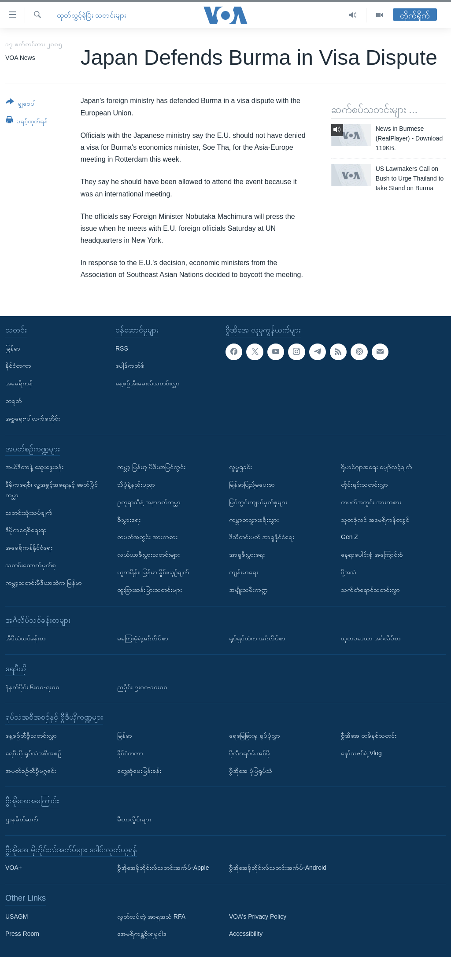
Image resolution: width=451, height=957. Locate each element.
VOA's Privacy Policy (257, 916)
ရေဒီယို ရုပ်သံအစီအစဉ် (33, 752)
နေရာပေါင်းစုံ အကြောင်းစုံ (372, 554)
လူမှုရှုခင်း (240, 466)
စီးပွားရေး (128, 519)
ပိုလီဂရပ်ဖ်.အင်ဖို (249, 752)
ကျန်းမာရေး (243, 572)
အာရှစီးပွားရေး (247, 554)
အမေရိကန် (19, 383)
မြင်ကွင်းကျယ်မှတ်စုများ (258, 501)
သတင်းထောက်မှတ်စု (30, 565)
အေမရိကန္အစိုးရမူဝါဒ (141, 933)
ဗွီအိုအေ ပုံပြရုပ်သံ (250, 770)
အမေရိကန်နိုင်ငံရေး (28, 547)
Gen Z (349, 536)
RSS (121, 347)
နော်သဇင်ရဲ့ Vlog (361, 752)
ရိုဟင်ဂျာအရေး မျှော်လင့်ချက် (376, 466)
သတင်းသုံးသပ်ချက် (28, 512)
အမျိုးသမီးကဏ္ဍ (248, 589)
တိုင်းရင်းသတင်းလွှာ (364, 484)
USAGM (16, 916)
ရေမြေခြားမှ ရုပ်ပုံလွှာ (254, 735)
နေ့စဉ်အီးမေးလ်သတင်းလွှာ (147, 383)
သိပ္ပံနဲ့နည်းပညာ (136, 484)
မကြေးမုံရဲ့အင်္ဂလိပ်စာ (142, 638)
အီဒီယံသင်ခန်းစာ (25, 638)
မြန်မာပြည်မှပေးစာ (252, 484)
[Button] (21, 104)
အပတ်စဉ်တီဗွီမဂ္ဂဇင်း (30, 770)
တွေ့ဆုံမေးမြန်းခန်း (139, 770)
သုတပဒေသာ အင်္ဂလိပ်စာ (371, 638)
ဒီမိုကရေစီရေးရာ (26, 529)
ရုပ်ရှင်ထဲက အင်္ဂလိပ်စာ (257, 638)
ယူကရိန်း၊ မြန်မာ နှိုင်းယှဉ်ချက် (153, 572)
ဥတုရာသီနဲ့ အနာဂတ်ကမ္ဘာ (149, 501)
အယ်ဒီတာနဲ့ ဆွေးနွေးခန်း (34, 466)
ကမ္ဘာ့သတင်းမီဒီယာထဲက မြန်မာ (43, 582)
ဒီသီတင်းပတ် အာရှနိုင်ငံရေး (261, 536)
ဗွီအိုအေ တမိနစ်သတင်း (368, 735)
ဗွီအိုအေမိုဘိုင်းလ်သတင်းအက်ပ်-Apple (163, 867)
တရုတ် (13, 400)
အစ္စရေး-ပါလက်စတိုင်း (32, 417)
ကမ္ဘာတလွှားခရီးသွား (254, 519)
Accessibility (245, 933)
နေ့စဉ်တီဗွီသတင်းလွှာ (31, 735)
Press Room (22, 933)
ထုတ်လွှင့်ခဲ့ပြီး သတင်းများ (91, 15)
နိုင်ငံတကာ (18, 365)
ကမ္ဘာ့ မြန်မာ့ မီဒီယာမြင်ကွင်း (151, 466)
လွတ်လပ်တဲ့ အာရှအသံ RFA (151, 916)
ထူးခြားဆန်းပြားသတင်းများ (149, 589)
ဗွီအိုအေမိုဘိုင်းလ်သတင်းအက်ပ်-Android (277, 867)
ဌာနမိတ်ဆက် (21, 819)
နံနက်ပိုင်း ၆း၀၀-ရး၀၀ (32, 686)
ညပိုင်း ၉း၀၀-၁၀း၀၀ (142, 686)
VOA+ (13, 867)
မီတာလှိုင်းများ (134, 819)
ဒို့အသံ (348, 572)
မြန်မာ (12, 347)
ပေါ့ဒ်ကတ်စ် (129, 365)
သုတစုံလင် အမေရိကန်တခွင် (375, 519)
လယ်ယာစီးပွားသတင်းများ (148, 554)
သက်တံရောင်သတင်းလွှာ (370, 589)
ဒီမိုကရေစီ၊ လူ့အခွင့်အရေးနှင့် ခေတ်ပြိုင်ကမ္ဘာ (51, 490)
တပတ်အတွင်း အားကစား (147, 536)
